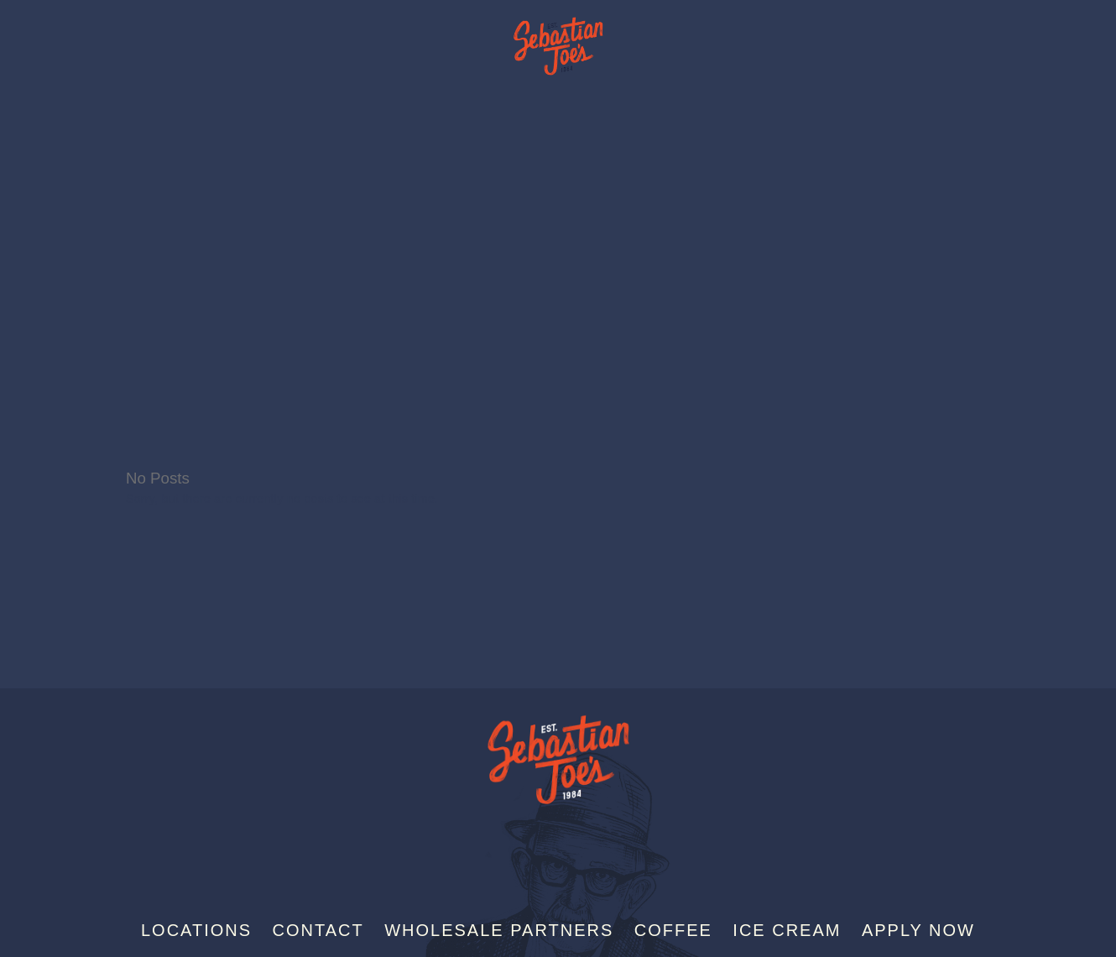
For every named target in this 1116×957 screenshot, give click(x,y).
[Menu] (1073, 40)
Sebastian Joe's (558, 38)
